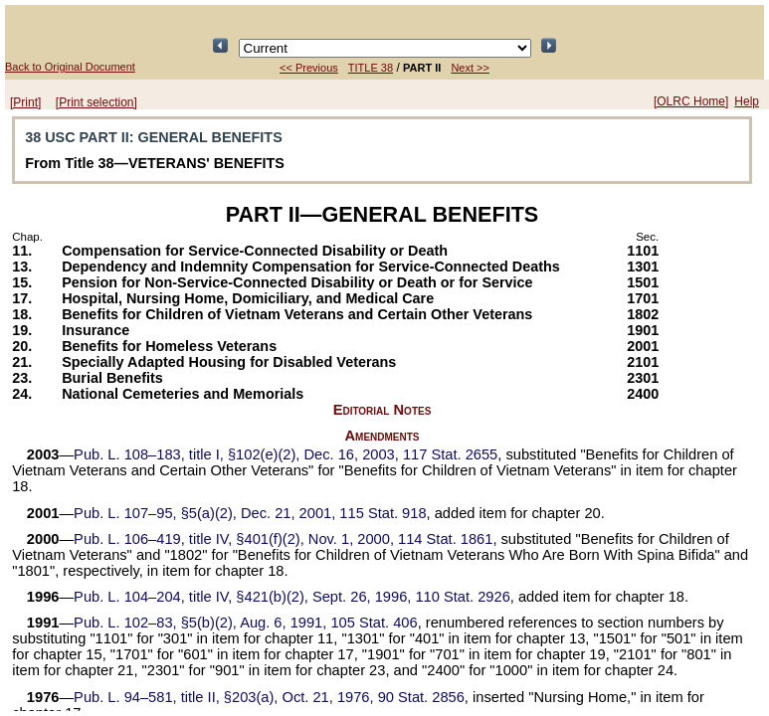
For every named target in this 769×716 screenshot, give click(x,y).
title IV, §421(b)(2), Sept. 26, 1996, (292, 597)
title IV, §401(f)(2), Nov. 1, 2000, (283, 539)
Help (746, 101)
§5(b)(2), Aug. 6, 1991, (246, 622)
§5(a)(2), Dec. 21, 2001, (250, 513)
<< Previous (309, 68)
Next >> (470, 68)
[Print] (25, 102)
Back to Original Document (70, 67)
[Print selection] (96, 102)
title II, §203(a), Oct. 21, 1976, (269, 697)
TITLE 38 (370, 68)
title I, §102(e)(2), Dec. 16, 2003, (285, 454)
